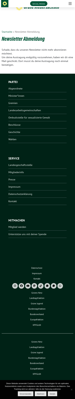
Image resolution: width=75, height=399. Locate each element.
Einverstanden (25, 394)
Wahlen (12, 135)
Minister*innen (16, 91)
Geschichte (14, 127)
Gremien (13, 98)
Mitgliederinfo (16, 168)
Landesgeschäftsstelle (20, 160)
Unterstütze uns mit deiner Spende (27, 229)
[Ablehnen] (71, 389)
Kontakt (12, 197)
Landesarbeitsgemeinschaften (24, 106)
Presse (11, 175)
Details (52, 394)
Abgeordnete (15, 84)
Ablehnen (40, 394)
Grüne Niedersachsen (41, 7)
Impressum (14, 182)
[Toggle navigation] (70, 19)
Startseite (7, 27)
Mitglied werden (17, 222)
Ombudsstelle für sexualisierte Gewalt (29, 113)
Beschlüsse (14, 120)
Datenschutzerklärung (20, 189)
